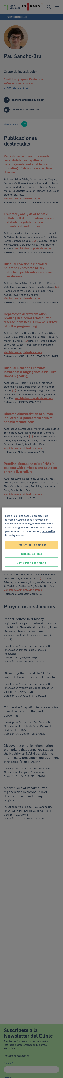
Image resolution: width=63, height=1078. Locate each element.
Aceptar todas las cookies (32, 545)
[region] (31, 539)
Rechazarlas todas (31, 553)
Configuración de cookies (31, 562)
